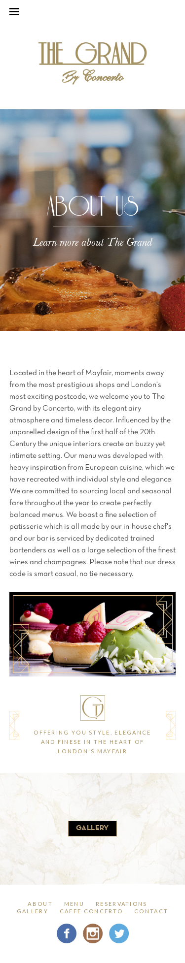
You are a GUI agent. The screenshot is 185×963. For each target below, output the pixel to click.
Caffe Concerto (91, 911)
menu (74, 903)
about (40, 903)
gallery (92, 828)
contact (151, 911)
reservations (122, 903)
